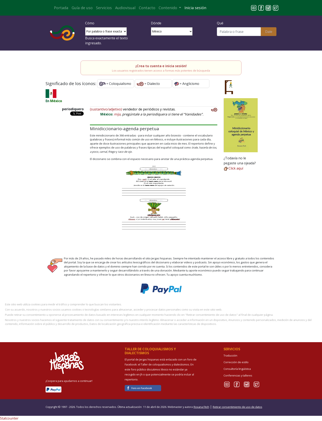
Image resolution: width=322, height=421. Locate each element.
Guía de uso (82, 7)
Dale (268, 31)
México (56, 101)
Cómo (89, 23)
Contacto (147, 7)
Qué (220, 23)
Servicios (104, 7)
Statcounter (9, 418)
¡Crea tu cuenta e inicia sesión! (161, 66)
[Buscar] (239, 31)
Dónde (156, 23)
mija (117, 114)
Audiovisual (125, 7)
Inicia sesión (195, 7)
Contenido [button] (168, 7)
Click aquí (233, 168)
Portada (61, 7)
